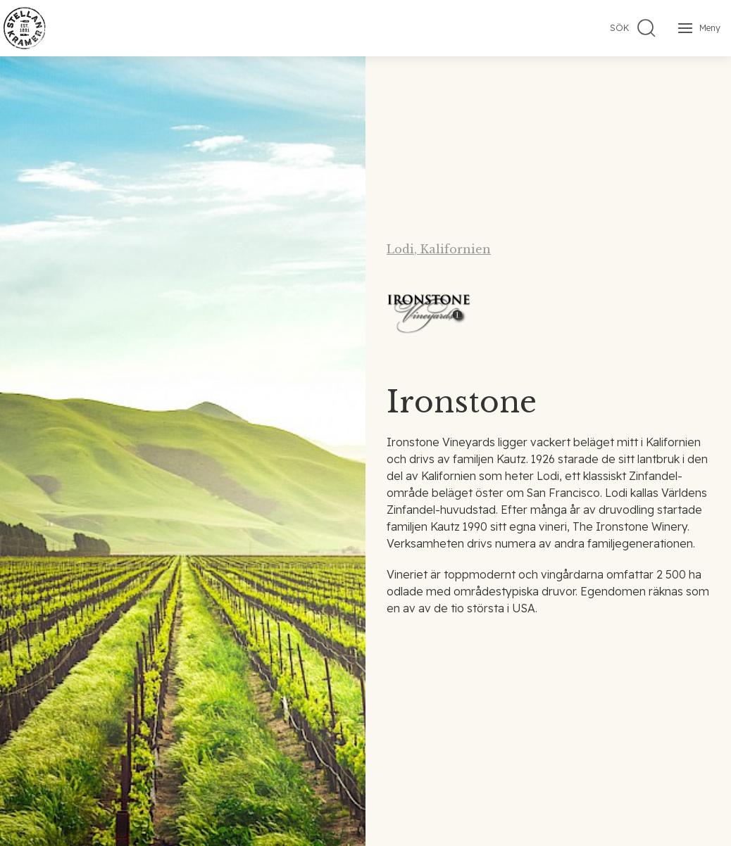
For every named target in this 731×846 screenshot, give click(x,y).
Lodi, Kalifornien (439, 249)
